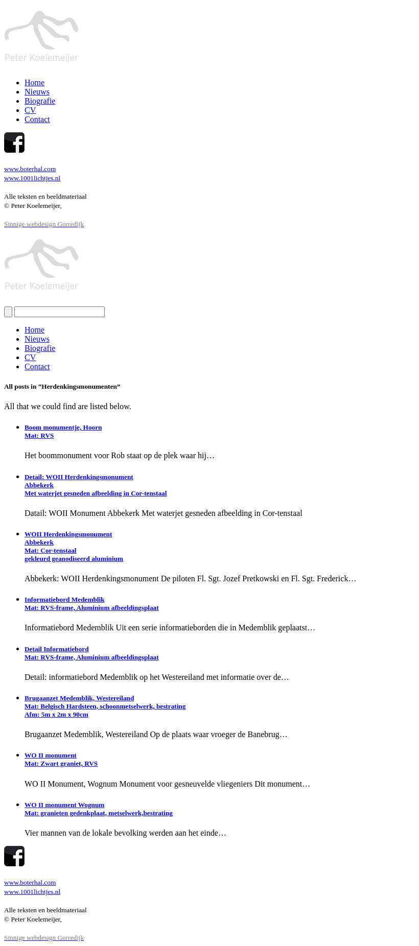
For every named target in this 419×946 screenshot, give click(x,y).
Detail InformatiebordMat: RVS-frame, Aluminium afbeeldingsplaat (92, 653)
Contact (37, 119)
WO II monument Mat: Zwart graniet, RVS (61, 759)
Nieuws (37, 91)
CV (30, 110)
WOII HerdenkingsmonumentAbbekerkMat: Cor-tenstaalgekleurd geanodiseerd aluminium (74, 546)
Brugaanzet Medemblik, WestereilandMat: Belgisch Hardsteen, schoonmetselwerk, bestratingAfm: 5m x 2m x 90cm (105, 706)
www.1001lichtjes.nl (32, 178)
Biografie (40, 101)
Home (34, 82)
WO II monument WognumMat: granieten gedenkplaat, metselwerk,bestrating (99, 809)
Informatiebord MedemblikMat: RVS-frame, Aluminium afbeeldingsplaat (92, 603)
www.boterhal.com (30, 169)
